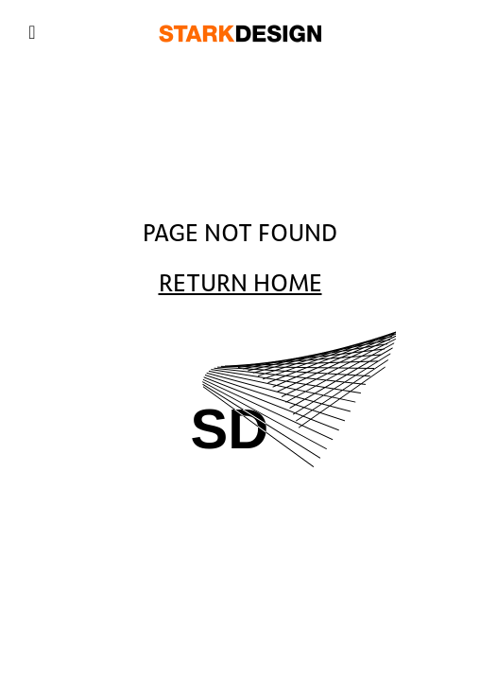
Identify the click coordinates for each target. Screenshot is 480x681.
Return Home (240, 284)
